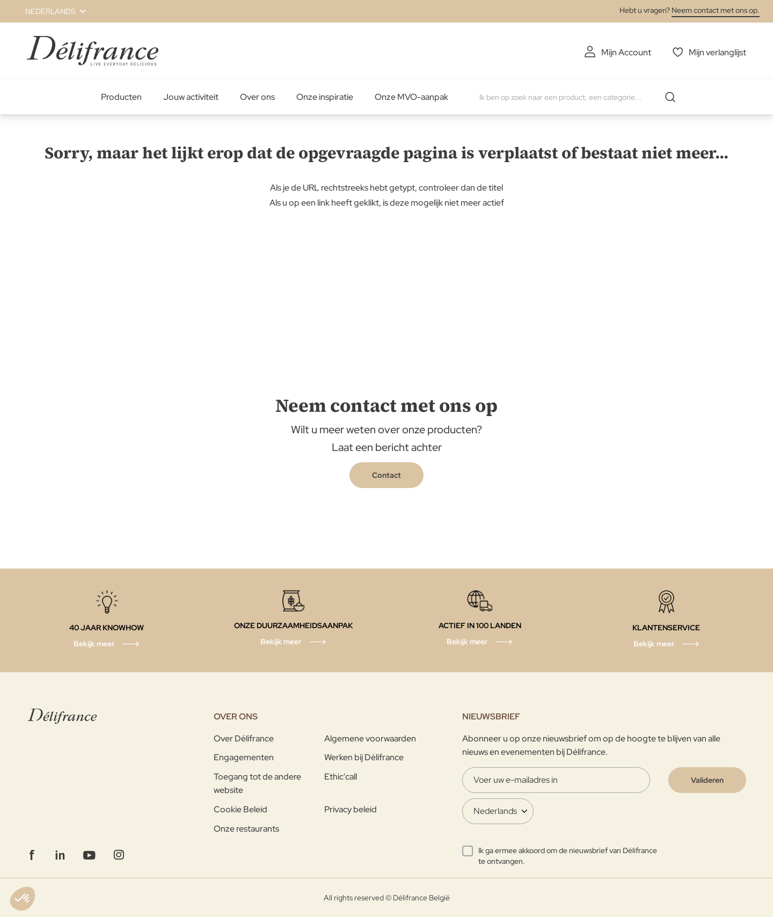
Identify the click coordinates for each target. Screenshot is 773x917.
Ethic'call (340, 776)
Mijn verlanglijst (717, 52)
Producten (121, 97)
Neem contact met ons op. (716, 10)
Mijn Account (626, 52)
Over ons (257, 97)
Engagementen (244, 757)
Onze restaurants (246, 828)
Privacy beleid (350, 809)
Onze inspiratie (324, 97)
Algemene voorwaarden (370, 738)
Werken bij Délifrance (364, 757)
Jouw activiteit (190, 97)
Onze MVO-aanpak (411, 97)
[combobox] (581, 97)
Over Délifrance (244, 738)
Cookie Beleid (240, 809)
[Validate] (707, 780)
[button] (49, 11)
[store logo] (92, 51)
